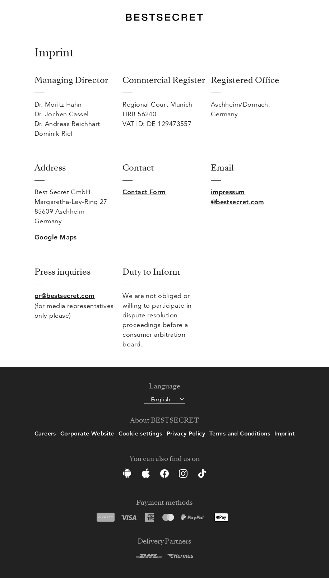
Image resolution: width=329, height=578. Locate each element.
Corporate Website (87, 433)
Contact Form (144, 192)
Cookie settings (140, 433)
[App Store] (146, 475)
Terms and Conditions (239, 433)
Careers (45, 433)
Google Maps (55, 237)
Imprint (284, 433)
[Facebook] (164, 475)
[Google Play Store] (127, 475)
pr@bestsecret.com (64, 296)
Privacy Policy (186, 433)
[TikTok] (202, 475)
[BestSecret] (164, 17)
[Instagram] (183, 475)
